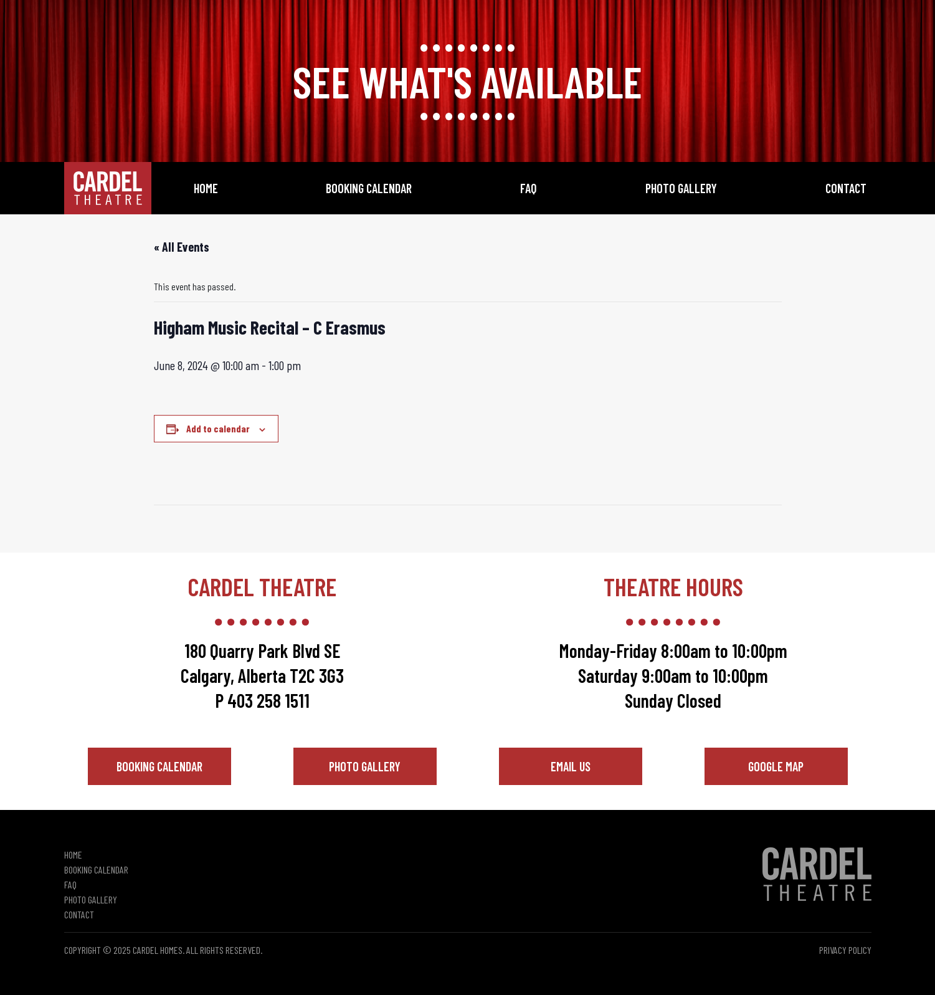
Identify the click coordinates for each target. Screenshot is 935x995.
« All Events (181, 246)
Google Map (776, 766)
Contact (845, 188)
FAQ (528, 188)
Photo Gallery (681, 188)
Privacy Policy (845, 950)
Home (206, 188)
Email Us (571, 766)
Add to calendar (218, 428)
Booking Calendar (369, 188)
